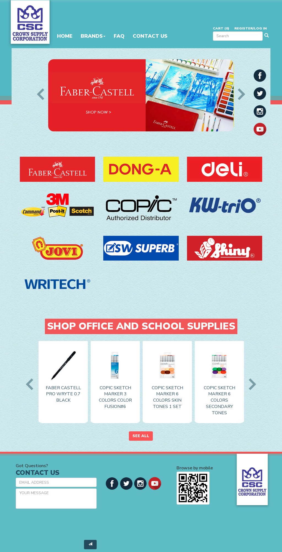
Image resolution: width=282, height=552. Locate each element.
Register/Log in (250, 28)
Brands (93, 36)
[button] (260, 75)
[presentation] (57, 523)
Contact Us (150, 36)
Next (239, 94)
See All (140, 436)
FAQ (119, 36)
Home (64, 36)
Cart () (221, 28)
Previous (42, 94)
